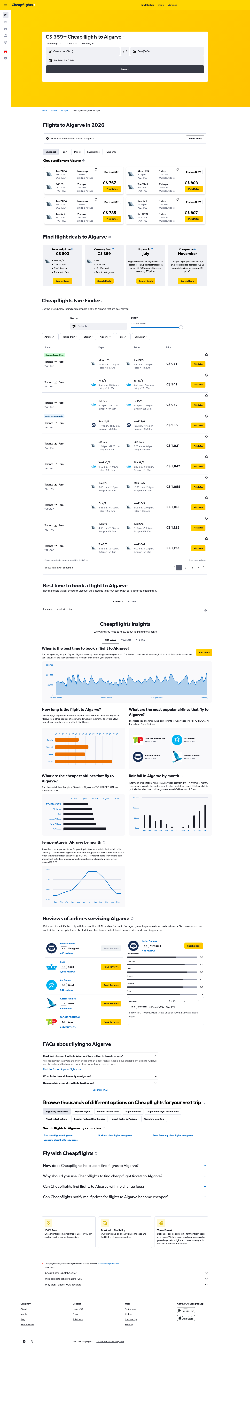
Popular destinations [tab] (113, 1079)
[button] (5, 5)
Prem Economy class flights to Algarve (178, 1103)
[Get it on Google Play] (197, 1278)
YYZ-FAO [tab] (123, 569)
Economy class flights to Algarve (66, 1107)
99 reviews (72, 976)
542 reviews (72, 957)
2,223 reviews (73, 994)
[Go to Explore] (5, 42)
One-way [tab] (117, 151)
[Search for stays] (5, 22)
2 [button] (191, 535)
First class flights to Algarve (63, 1103)
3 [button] (198, 535)
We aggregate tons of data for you (132, 1246)
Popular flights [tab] (88, 1079)
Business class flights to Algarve (120, 1103)
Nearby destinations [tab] (62, 1086)
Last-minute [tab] (99, 151)
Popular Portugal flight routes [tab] (95, 1086)
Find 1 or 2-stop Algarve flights (68, 1037)
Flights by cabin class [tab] (63, 1079)
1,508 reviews (73, 939)
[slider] (187, 327)
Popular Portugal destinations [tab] (168, 1079)
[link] (68, 281)
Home (50, 110)
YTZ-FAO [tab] (138, 569)
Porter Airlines (73, 911)
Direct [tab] (83, 151)
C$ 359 (60, 37)
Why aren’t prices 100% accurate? (132, 1252)
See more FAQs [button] (106, 1057)
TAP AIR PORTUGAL (76, 984)
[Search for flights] (5, 15)
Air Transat (71, 948)
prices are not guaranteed (113, 1231)
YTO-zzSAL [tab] (116, 607)
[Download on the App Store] (197, 1286)
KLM (68, 929)
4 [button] (204, 535)
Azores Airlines (73, 966)
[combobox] (59, 43)
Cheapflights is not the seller (132, 1241)
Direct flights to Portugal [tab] (130, 1086)
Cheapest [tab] (57, 151)
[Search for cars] (5, 28)
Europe (60, 110)
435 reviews (72, 921)
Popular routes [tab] (138, 1079)
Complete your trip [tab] (160, 1086)
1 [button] (184, 535)
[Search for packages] (5, 35)
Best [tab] (70, 151)
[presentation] (129, 37)
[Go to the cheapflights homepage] (24, 5)
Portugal (69, 110)
